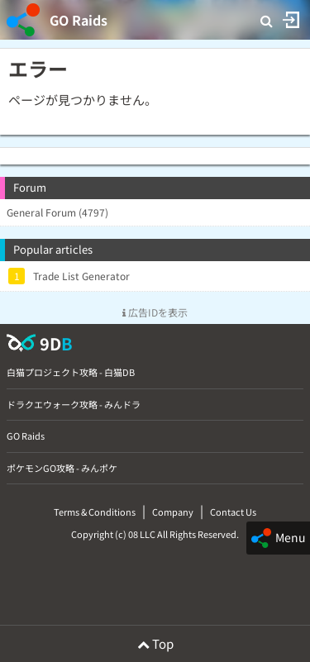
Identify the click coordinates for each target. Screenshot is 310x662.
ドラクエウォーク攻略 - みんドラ (74, 404)
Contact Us (233, 511)
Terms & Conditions (95, 511)
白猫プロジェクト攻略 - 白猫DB (71, 372)
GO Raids (78, 20)
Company (172, 511)
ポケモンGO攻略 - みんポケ (62, 467)
